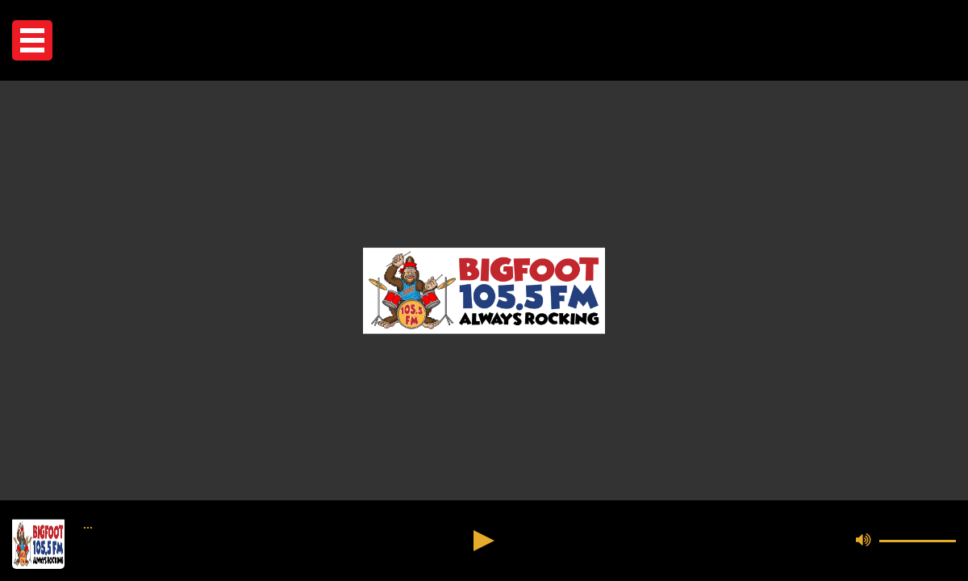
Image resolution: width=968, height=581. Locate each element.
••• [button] (88, 528)
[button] (32, 40)
